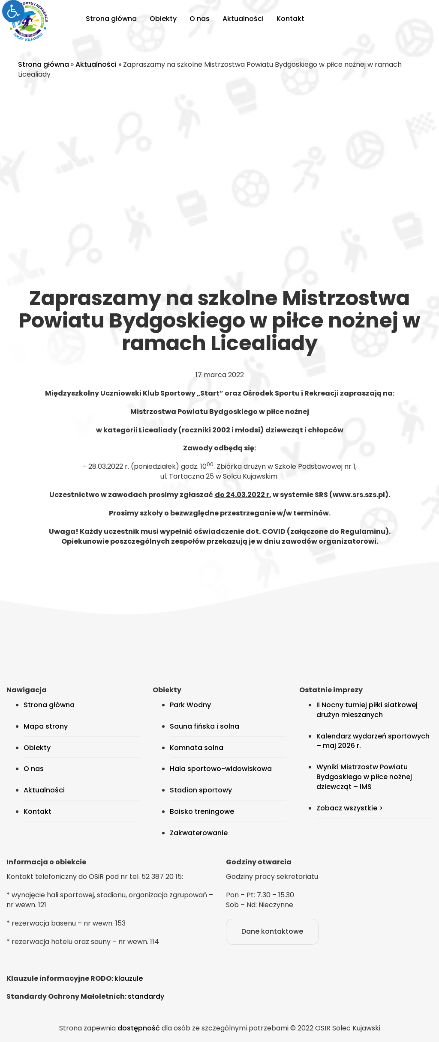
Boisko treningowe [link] (202, 811)
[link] (13, 11)
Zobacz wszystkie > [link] (349, 808)
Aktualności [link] (243, 19)
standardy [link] (146, 996)
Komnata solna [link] (196, 748)
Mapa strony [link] (46, 726)
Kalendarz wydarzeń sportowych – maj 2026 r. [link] (373, 741)
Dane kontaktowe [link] (272, 931)
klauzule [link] (128, 978)
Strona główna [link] (111, 19)
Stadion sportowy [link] (201, 790)
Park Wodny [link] (190, 705)
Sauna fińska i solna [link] (204, 726)
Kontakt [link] (290, 19)
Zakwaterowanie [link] (199, 833)
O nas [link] (199, 19)
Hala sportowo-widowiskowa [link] (221, 769)
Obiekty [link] (163, 19)
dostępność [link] (138, 1028)
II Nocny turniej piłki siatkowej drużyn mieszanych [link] (367, 710)
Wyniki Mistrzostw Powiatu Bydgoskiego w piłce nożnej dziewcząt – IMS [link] (364, 777)
